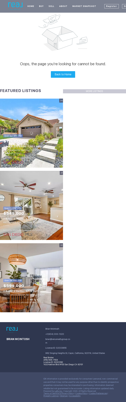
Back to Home (63, 74)
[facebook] (9, 379)
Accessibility (75, 396)
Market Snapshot (84, 6)
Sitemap (64, 396)
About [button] (63, 6)
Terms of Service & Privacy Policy (58, 393)
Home (30, 6)
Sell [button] (51, 6)
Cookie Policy (81, 393)
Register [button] (111, 6)
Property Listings (51, 396)
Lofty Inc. (59, 391)
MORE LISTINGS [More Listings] (94, 91)
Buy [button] (41, 6)
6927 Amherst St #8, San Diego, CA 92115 (22, 222)
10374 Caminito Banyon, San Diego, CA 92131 (24, 295)
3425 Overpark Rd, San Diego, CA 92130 (21, 150)
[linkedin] (15, 379)
